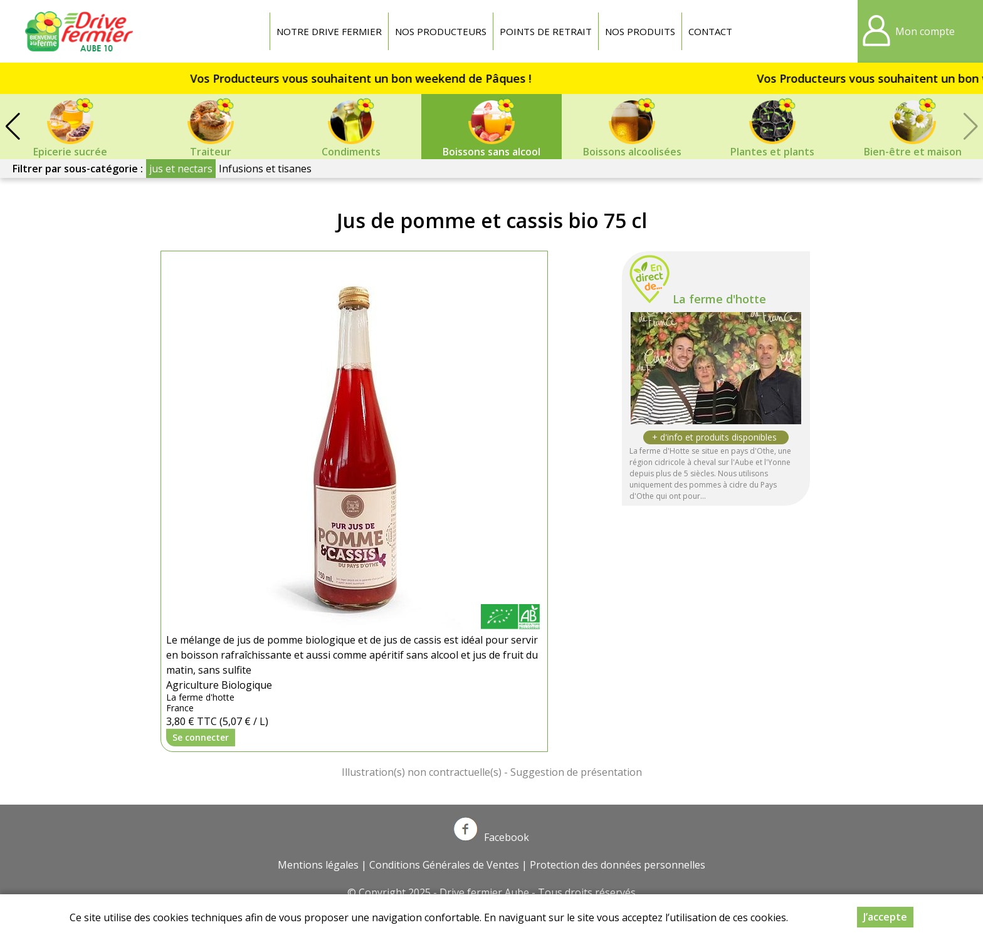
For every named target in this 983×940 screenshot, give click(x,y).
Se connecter (200, 737)
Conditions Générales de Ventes (444, 865)
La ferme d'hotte (719, 298)
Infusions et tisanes (265, 168)
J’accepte (885, 917)
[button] (12, 126)
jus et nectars (181, 168)
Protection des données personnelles (617, 865)
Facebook (491, 837)
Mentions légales (318, 865)
